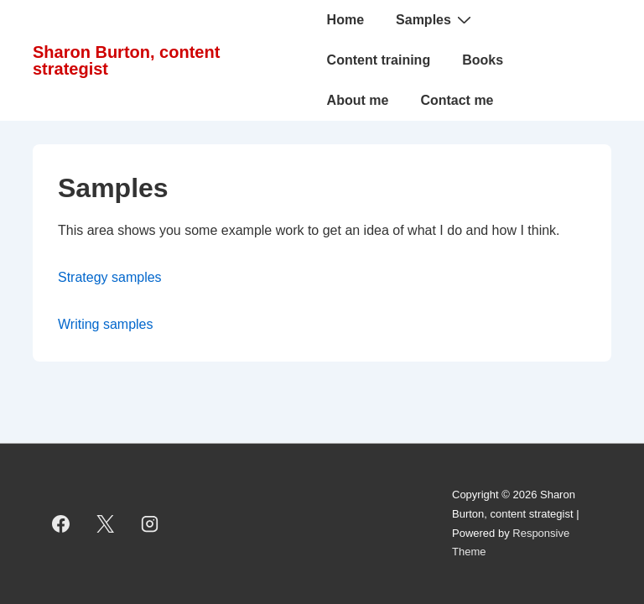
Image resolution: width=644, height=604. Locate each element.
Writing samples (105, 324)
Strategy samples (110, 277)
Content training (379, 60)
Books (482, 60)
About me (358, 100)
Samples (435, 19)
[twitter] (106, 524)
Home (345, 20)
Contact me (456, 100)
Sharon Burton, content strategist (126, 60)
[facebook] (61, 524)
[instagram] (150, 524)
